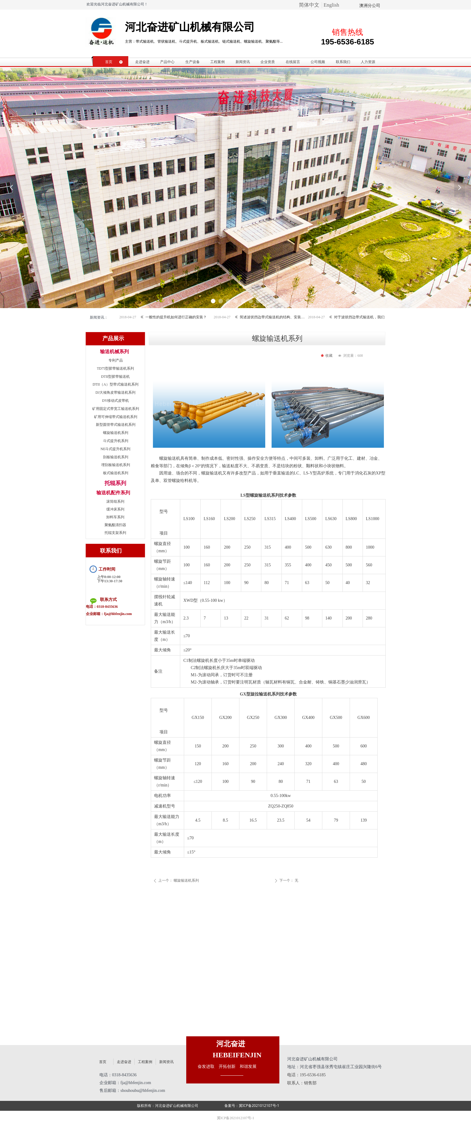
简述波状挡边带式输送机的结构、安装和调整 (282, 317)
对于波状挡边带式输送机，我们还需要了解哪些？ (376, 317)
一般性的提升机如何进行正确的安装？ (185, 317)
